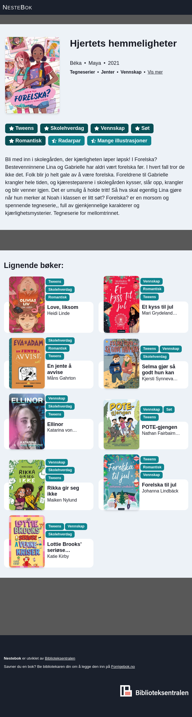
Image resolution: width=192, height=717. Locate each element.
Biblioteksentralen (60, 658)
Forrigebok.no (123, 666)
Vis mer (155, 72)
